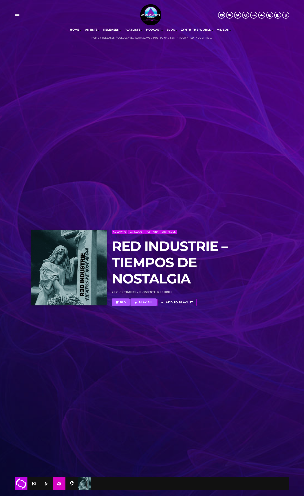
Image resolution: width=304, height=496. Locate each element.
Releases (108, 38)
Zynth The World (196, 29)
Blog (171, 29)
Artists (91, 29)
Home (74, 29)
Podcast (153, 29)
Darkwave (143, 38)
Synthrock (178, 38)
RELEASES (111, 29)
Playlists (133, 29)
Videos (223, 29)
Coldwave (125, 38)
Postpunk (160, 38)
